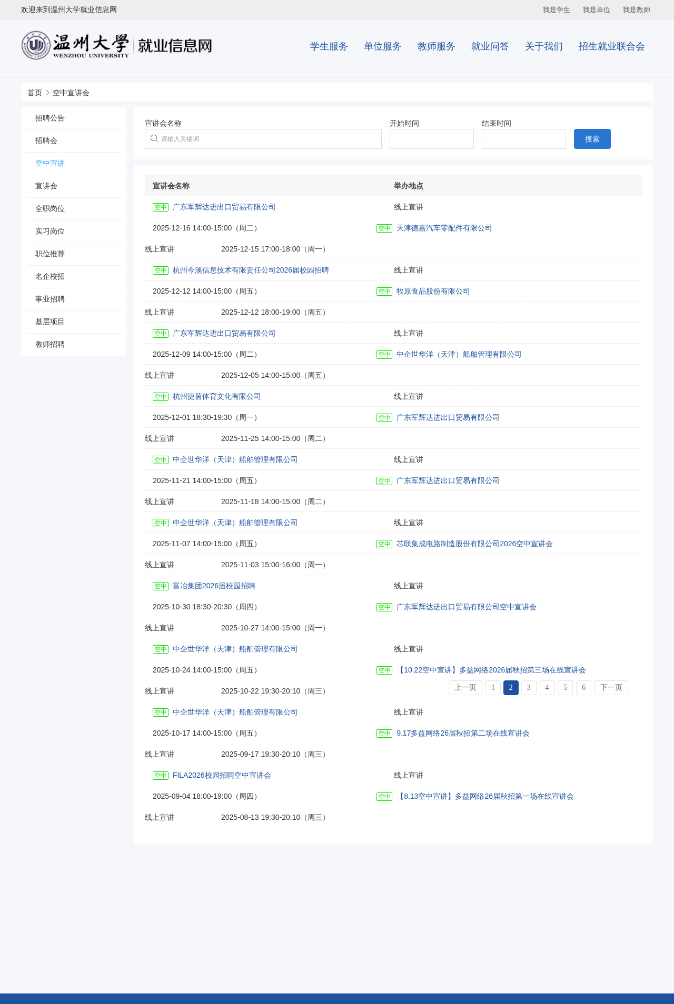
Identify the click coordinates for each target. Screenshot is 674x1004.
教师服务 (436, 46)
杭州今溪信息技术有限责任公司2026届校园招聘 (251, 270)
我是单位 (596, 10)
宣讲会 (46, 186)
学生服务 (329, 46)
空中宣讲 (50, 163)
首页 (34, 92)
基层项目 (50, 321)
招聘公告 (50, 118)
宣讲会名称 (163, 123)
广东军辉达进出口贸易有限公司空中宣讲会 (467, 607)
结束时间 (496, 123)
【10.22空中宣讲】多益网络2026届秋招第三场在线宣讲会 (491, 670)
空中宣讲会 (71, 92)
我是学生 (556, 10)
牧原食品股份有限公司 (433, 291)
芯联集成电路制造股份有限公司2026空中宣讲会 (475, 543)
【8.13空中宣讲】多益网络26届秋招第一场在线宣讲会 (485, 796)
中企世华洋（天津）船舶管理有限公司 (459, 354)
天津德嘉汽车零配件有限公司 (444, 228)
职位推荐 (50, 253)
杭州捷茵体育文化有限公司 (217, 396)
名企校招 (50, 276)
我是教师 (636, 10)
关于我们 (544, 46)
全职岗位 (50, 208)
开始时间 (404, 123)
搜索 (592, 139)
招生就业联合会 (612, 46)
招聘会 (46, 140)
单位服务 (383, 46)
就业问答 (490, 46)
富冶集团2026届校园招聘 (214, 585)
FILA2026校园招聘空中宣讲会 (222, 775)
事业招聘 (50, 299)
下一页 (611, 687)
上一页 (465, 687)
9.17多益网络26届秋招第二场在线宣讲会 (463, 733)
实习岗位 (50, 231)
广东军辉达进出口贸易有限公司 (224, 207)
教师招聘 (50, 344)
